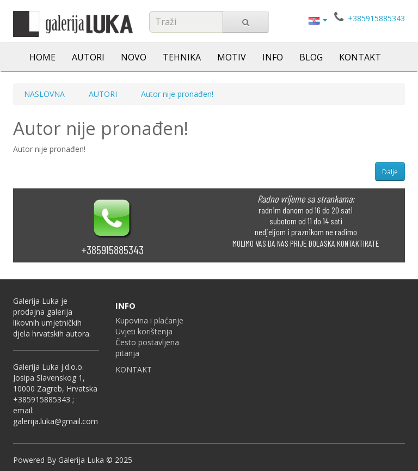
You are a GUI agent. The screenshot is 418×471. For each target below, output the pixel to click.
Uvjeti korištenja (144, 331)
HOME (42, 57)
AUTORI (88, 57)
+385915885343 (376, 18)
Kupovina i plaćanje (149, 320)
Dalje (390, 171)
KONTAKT (360, 57)
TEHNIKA (182, 57)
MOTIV (231, 57)
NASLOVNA (44, 94)
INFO (272, 57)
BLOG (311, 57)
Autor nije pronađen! (177, 94)
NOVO (133, 57)
